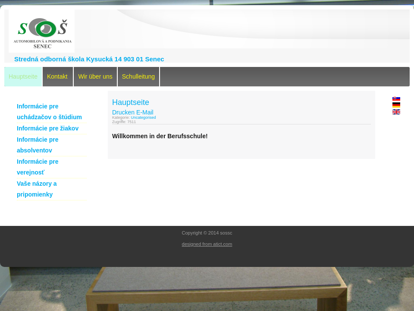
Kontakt (57, 76)
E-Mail (145, 112)
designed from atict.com (207, 244)
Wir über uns (95, 76)
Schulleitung (138, 76)
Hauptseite (23, 76)
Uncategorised (143, 117)
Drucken (123, 112)
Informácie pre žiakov (47, 128)
